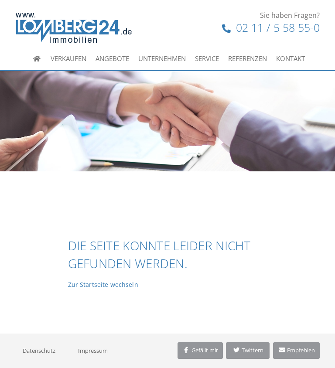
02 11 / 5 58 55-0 (271, 27)
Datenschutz (39, 350)
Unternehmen (162, 58)
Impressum (93, 350)
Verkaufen (68, 58)
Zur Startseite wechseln (103, 284)
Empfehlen (296, 350)
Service (207, 58)
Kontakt (290, 58)
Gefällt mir (200, 350)
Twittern (247, 350)
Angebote (112, 58)
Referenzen (247, 58)
